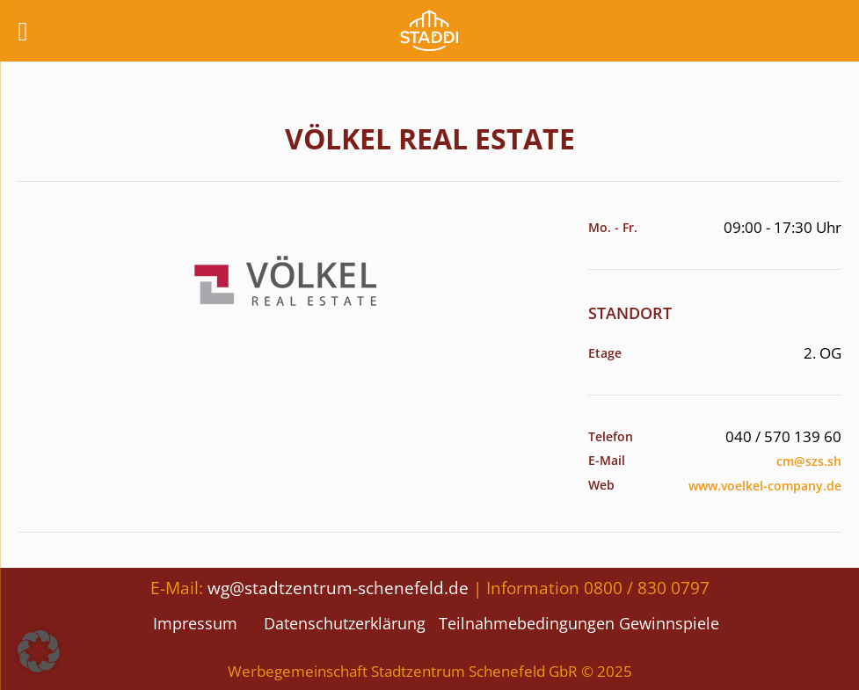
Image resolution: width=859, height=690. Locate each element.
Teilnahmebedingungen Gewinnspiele (579, 623)
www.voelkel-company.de (764, 485)
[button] (38, 651)
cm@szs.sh (808, 461)
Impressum (195, 623)
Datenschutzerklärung (345, 623)
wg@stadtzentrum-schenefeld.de (338, 588)
